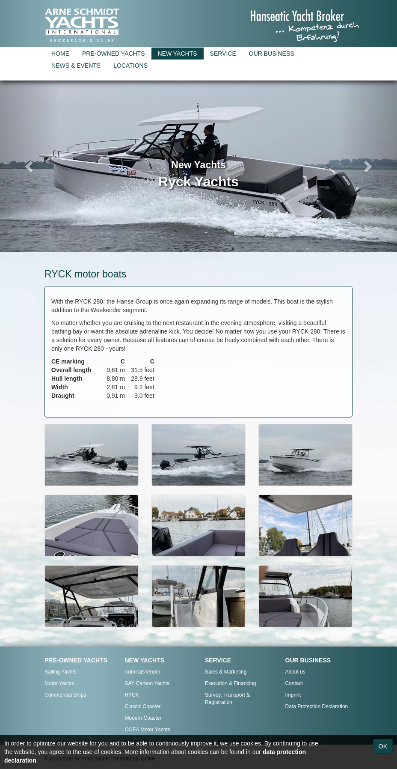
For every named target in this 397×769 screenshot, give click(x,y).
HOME (60, 53)
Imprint (293, 695)
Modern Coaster (143, 718)
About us (295, 672)
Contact (294, 683)
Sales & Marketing (225, 672)
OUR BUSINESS (271, 53)
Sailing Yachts (60, 672)
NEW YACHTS (177, 53)
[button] (29, 166)
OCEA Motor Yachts (147, 730)
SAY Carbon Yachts (147, 683)
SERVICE (223, 53)
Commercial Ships (65, 695)
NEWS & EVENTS (76, 65)
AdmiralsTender (142, 672)
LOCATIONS (130, 65)
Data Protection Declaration (316, 706)
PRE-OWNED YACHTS (113, 53)
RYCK (132, 695)
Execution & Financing (230, 683)
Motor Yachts (59, 683)
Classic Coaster (143, 706)
